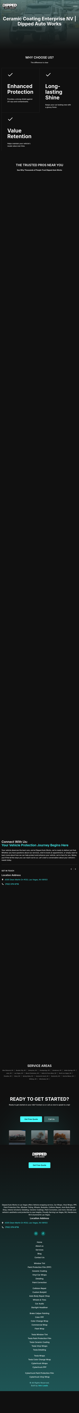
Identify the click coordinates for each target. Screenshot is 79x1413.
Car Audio (39, 1304)
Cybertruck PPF (40, 1367)
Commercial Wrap (39, 1325)
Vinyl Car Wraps (39, 1275)
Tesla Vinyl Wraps (39, 1346)
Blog (39, 1254)
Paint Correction (39, 1282)
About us (39, 1246)
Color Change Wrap (39, 1321)
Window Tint (39, 1263)
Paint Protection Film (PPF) (39, 1267)
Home (39, 1242)
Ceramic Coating (39, 1271)
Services (39, 1250)
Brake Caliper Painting (39, 1313)
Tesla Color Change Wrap (39, 1359)
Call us (51, 1119)
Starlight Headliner (39, 1307)
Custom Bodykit (39, 1292)
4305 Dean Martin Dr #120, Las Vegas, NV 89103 (26, 880)
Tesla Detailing (39, 1350)
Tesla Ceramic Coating (40, 1342)
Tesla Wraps (39, 1356)
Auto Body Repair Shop (39, 1296)
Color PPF (39, 1317)
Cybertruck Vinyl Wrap (39, 1377)
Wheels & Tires (39, 1300)
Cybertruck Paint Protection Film (39, 1373)
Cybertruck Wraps (39, 1363)
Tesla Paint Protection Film (39, 1338)
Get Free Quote (31, 1119)
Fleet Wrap (39, 1329)
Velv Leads (43, 1385)
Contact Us (39, 1257)
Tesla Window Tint (39, 1334)
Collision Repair (39, 1288)
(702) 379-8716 (12, 884)
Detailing (39, 1279)
